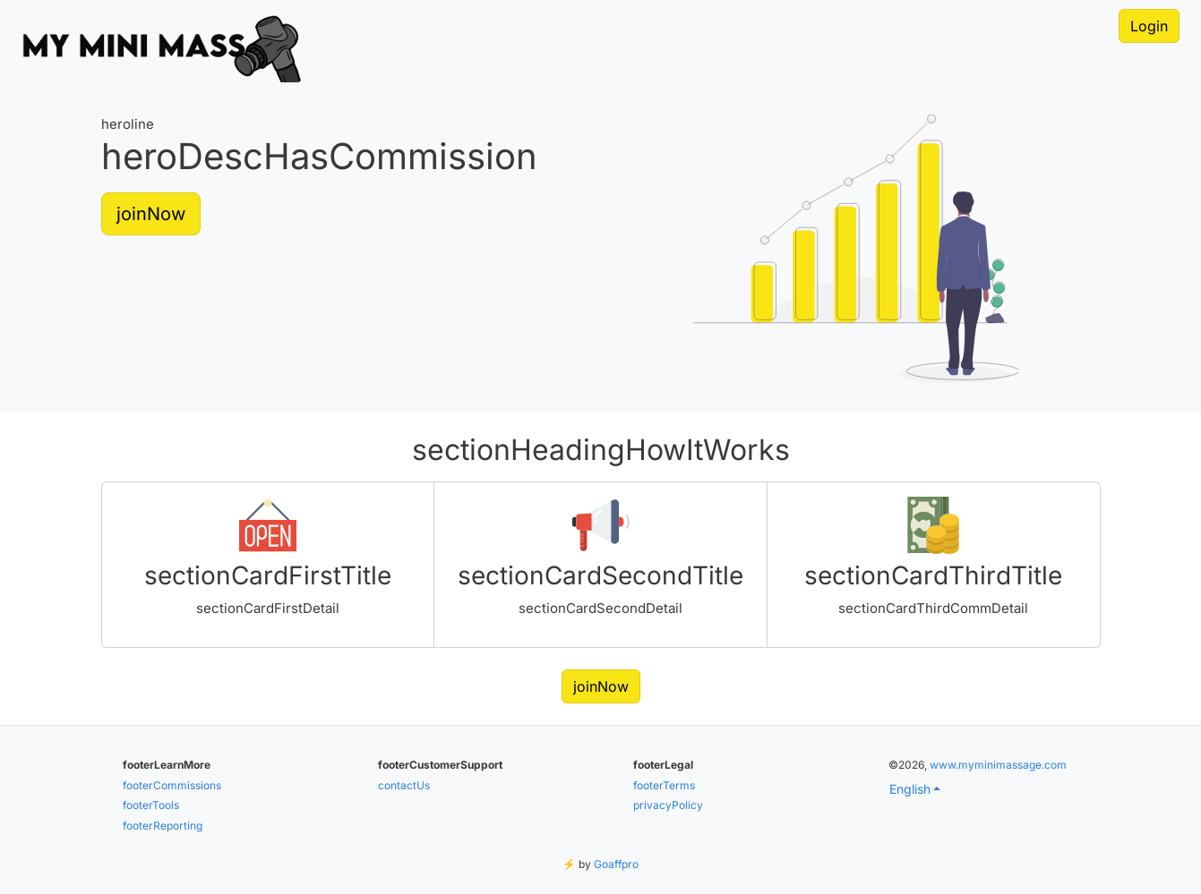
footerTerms (664, 785)
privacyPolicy (668, 805)
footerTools (151, 805)
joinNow (150, 214)
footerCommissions (172, 785)
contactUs (404, 785)
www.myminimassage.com (998, 764)
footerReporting (162, 825)
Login (1149, 26)
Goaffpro (616, 864)
